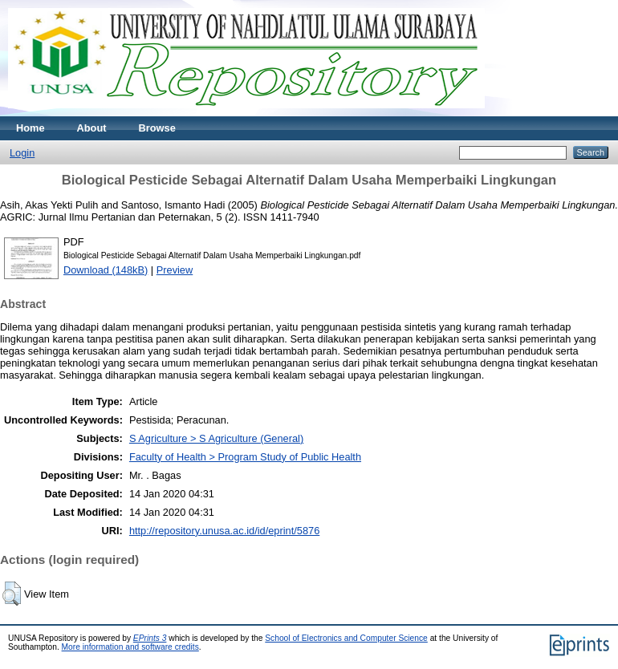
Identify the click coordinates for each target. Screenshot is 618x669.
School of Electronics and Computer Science (346, 638)
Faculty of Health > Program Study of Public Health (245, 457)
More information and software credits (130, 647)
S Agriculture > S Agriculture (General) (216, 438)
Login (22, 153)
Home (30, 128)
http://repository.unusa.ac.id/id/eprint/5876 (224, 531)
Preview (175, 270)
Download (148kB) (105, 270)
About (92, 128)
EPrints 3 (150, 638)
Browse (157, 128)
